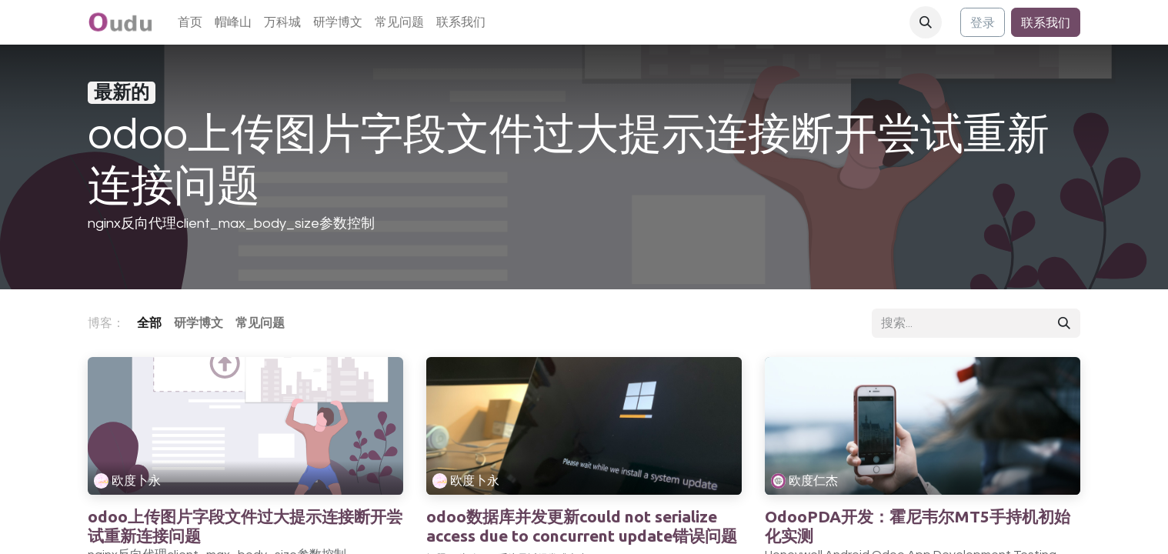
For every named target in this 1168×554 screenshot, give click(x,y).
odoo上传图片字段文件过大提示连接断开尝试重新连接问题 (245, 526)
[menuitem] (190, 22)
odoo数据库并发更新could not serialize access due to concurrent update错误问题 (581, 526)
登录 (982, 22)
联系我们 (1045, 22)
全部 (149, 323)
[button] (925, 22)
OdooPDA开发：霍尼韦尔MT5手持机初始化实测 (917, 526)
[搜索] (1064, 323)
